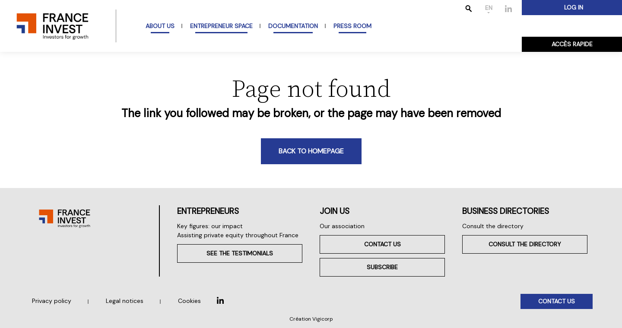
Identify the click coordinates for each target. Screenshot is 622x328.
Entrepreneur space (221, 26)
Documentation (293, 26)
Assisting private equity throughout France (237, 235)
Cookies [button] (189, 301)
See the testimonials (239, 253)
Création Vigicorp (311, 318)
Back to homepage (311, 151)
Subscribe (382, 267)
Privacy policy (51, 301)
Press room (352, 26)
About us (160, 26)
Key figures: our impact (210, 226)
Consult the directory (493, 226)
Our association (342, 226)
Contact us (382, 244)
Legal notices (124, 301)
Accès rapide (572, 44)
